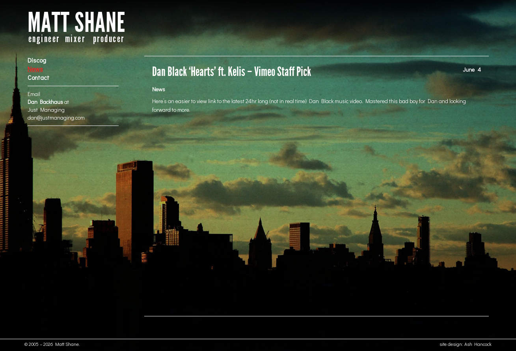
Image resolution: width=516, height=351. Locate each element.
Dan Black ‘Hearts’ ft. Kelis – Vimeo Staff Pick (231, 71)
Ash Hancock (478, 344)
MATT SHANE (76, 23)
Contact (38, 77)
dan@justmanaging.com (56, 117)
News (35, 69)
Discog (37, 60)
